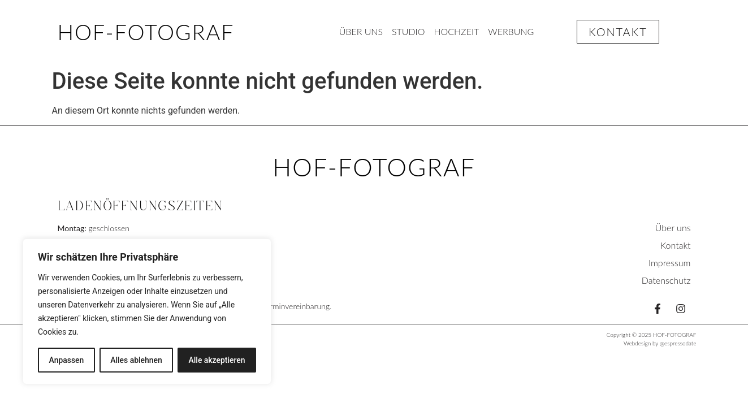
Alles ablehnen (136, 360)
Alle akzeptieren (216, 360)
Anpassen (66, 360)
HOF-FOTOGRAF (146, 32)
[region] (147, 311)
